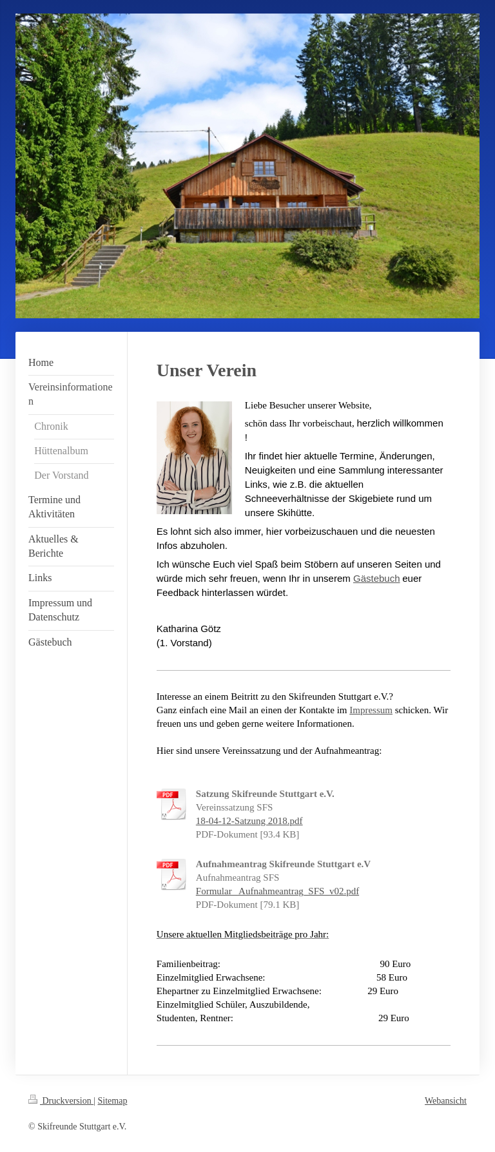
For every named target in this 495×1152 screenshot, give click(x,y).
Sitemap (113, 1101)
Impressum (371, 710)
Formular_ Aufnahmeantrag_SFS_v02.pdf (277, 891)
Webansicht (446, 1101)
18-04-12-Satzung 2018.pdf (249, 821)
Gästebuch (376, 578)
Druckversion (60, 1101)
